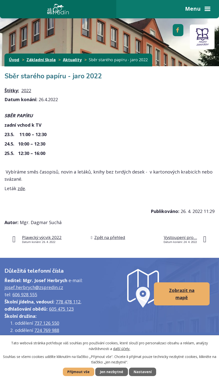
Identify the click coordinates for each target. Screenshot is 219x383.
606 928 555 (24, 294)
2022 (26, 90)
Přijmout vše (77, 371)
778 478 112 (68, 302)
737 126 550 (46, 323)
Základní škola (41, 59)
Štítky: (11, 90)
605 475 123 (61, 309)
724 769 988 (46, 330)
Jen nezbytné (111, 371)
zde (21, 188)
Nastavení (144, 371)
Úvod (14, 59)
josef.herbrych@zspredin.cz (33, 287)
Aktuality (72, 59)
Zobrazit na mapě (182, 293)
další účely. (121, 348)
